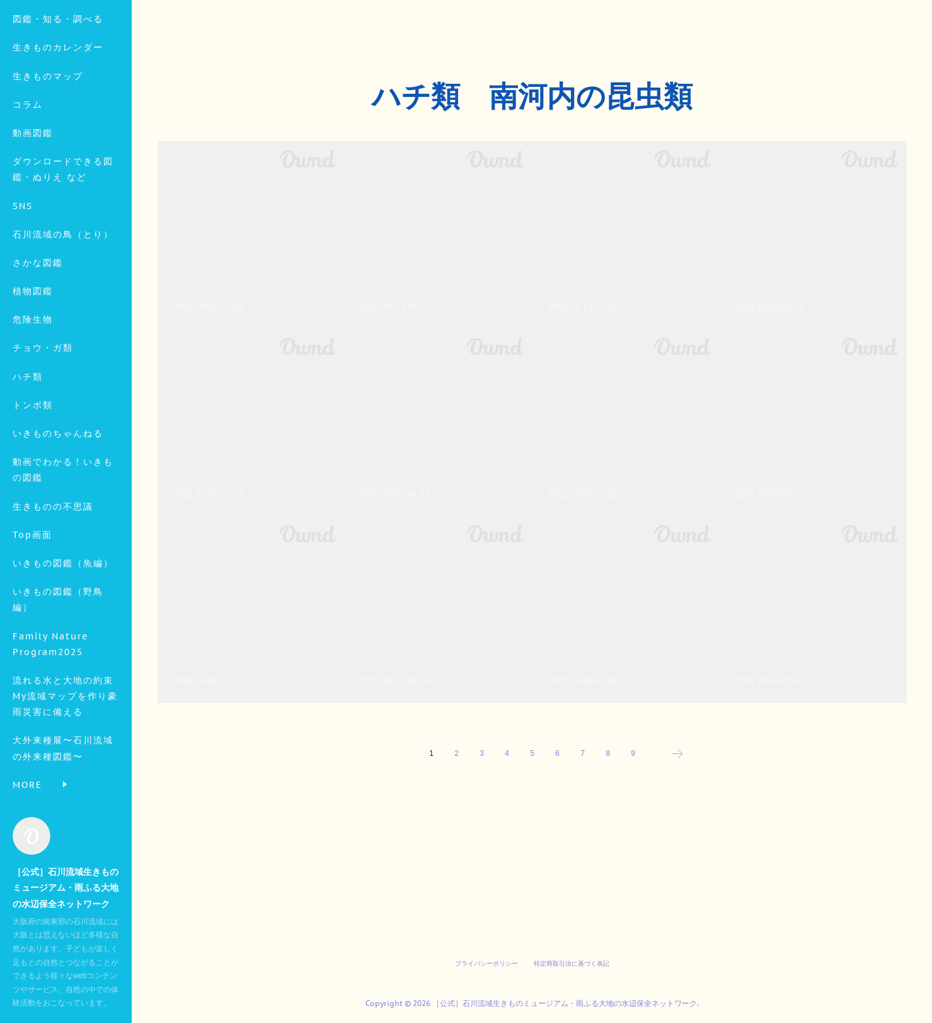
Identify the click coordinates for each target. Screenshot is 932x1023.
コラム (28, 187)
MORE (27, 317)
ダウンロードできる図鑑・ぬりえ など (63, 252)
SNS (23, 288)
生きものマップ (48, 158)
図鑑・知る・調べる (58, 102)
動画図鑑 (33, 216)
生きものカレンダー (58, 130)
